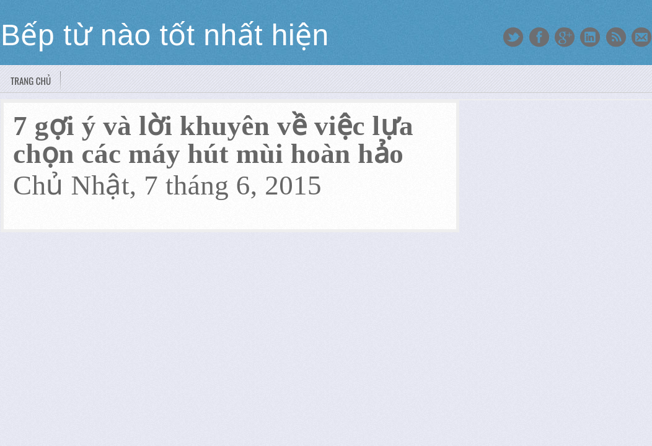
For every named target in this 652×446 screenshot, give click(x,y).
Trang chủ (31, 80)
